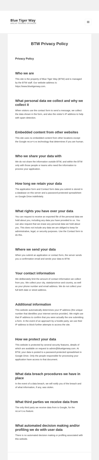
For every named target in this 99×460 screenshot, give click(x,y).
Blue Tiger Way (23, 20)
